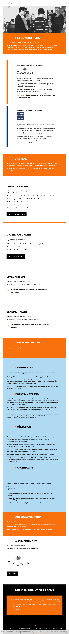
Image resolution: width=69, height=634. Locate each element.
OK (45, 632)
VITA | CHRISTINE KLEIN (16, 214)
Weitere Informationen (37, 632)
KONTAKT (12, 574)
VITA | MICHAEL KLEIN (16, 256)
